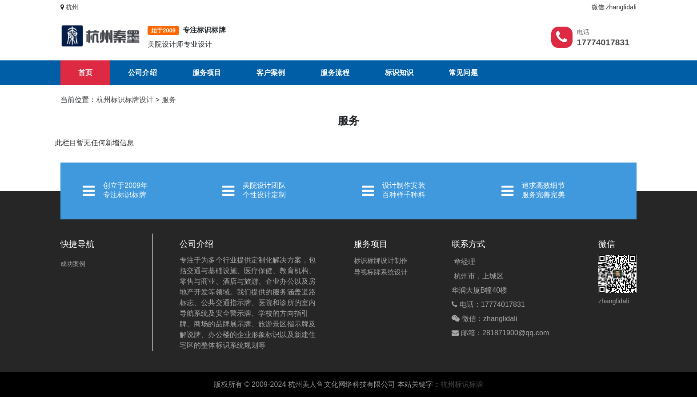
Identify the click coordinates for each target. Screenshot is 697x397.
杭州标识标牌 (462, 384)
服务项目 (206, 72)
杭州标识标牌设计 (125, 99)
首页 (85, 72)
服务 (169, 99)
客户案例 (270, 72)
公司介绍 (142, 72)
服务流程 (334, 72)
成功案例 (72, 263)
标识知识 (399, 72)
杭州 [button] (72, 7)
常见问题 (463, 72)
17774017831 (603, 42)
